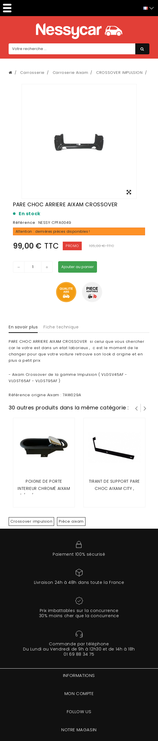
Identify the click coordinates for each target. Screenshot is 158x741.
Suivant (145, 408)
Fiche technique (61, 327)
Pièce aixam (71, 521)
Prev (136, 408)
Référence (24, 222)
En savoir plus (23, 327)
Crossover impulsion (31, 521)
